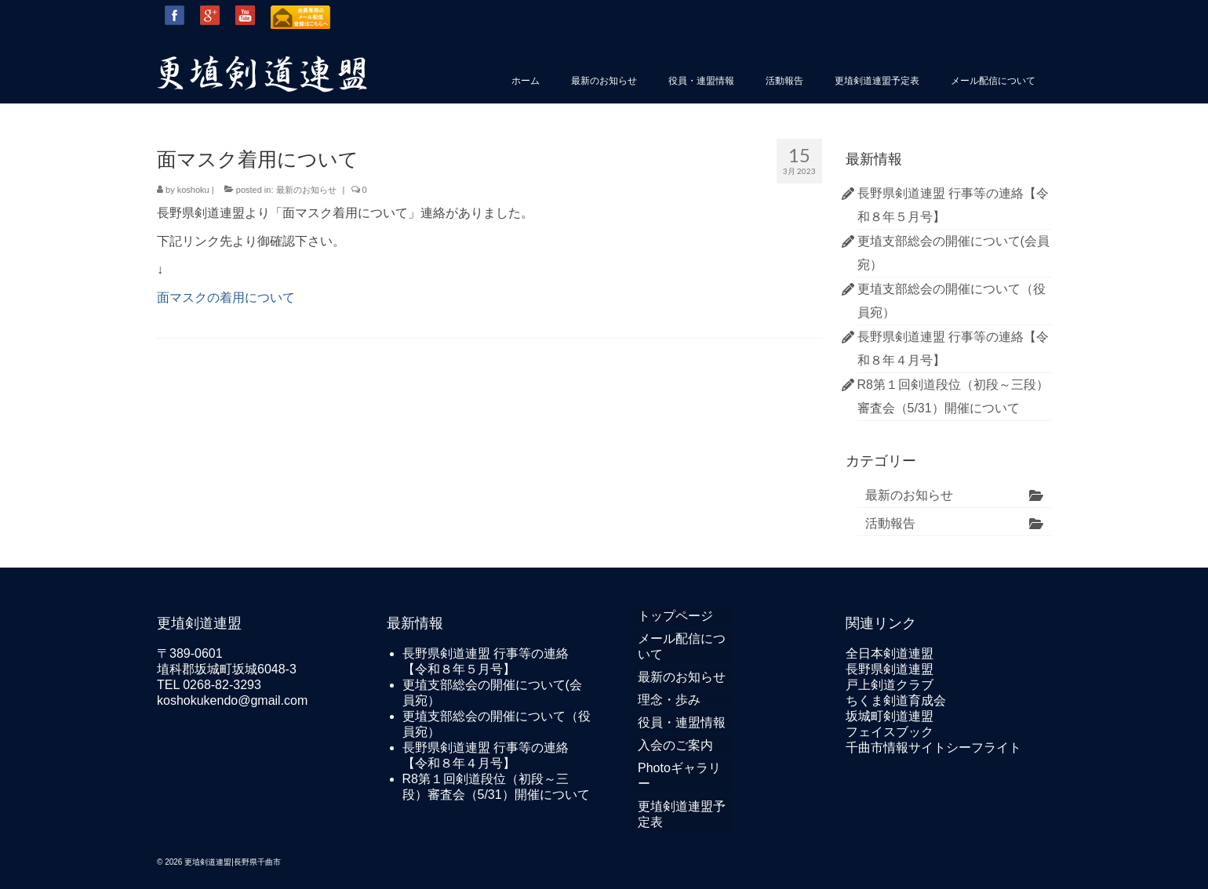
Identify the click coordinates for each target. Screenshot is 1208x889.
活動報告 (890, 523)
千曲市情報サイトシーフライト (933, 747)
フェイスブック (889, 731)
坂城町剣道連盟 (889, 716)
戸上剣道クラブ (889, 684)
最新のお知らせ (306, 189)
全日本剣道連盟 (889, 653)
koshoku (193, 189)
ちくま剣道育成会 (896, 700)
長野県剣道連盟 (889, 669)
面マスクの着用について (226, 297)
